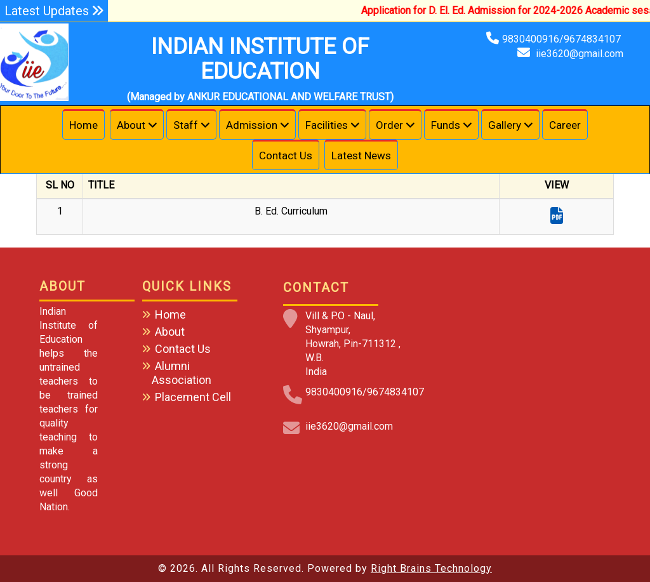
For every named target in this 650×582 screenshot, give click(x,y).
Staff (185, 125)
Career (565, 125)
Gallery (504, 125)
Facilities (326, 125)
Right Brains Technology (431, 568)
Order (389, 125)
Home (83, 125)
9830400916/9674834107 (562, 39)
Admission (251, 125)
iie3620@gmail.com (579, 54)
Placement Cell (193, 397)
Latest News (361, 155)
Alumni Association (181, 373)
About (131, 125)
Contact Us (285, 155)
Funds (445, 125)
